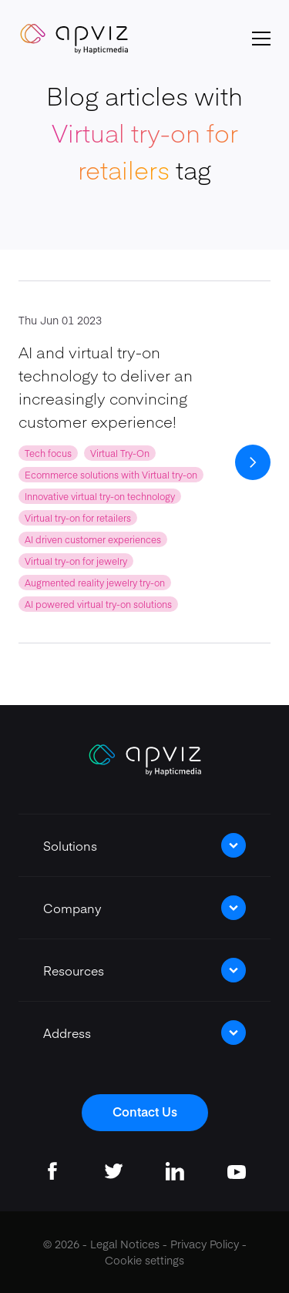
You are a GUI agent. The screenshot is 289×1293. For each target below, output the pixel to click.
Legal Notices (125, 1243)
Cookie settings (144, 1260)
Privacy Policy (204, 1243)
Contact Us (145, 1111)
